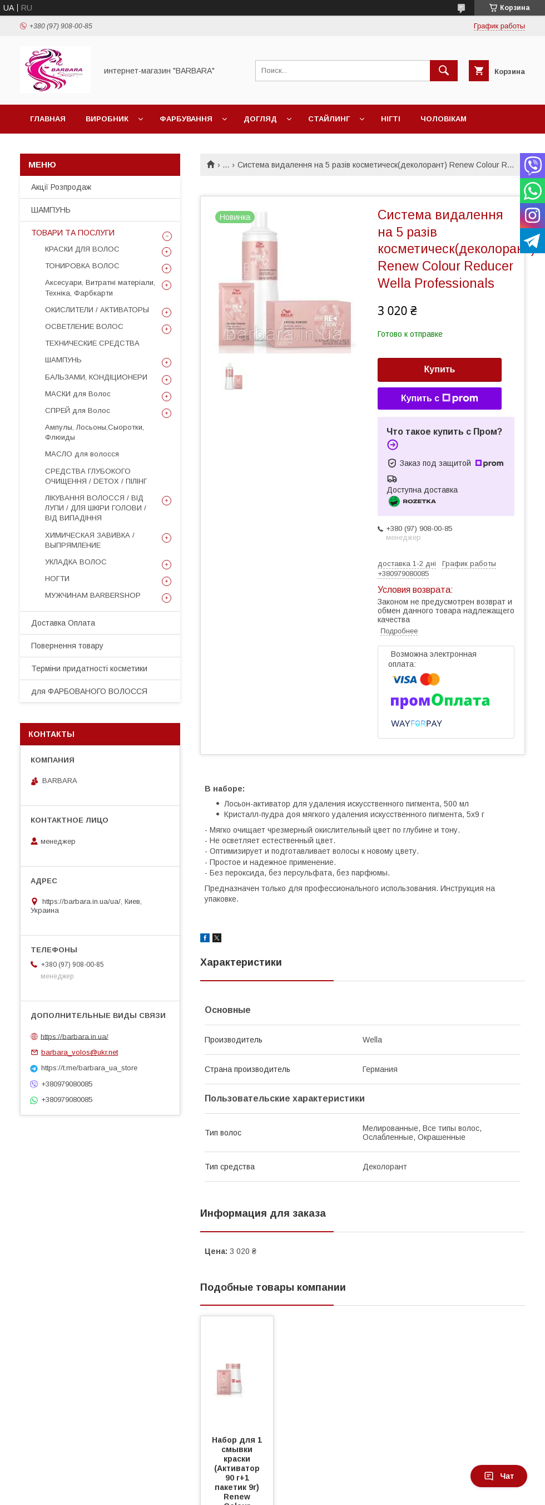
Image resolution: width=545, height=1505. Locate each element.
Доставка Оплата (63, 622)
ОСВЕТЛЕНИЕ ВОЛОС (84, 326)
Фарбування (186, 119)
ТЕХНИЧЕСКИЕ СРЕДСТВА (92, 343)
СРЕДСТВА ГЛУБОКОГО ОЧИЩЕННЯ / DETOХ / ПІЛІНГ (96, 476)
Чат (499, 1476)
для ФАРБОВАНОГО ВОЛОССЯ (89, 691)
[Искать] (444, 70)
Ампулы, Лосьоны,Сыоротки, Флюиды (94, 432)
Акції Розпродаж (61, 187)
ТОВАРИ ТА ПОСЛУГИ (73, 232)
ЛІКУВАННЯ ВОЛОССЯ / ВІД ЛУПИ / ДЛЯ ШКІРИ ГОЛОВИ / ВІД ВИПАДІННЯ (95, 508)
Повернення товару (67, 645)
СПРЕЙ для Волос (77, 410)
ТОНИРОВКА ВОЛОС (82, 266)
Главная (48, 119)
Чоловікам (443, 119)
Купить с (439, 399)
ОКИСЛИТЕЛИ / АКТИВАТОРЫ (97, 310)
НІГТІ (390, 119)
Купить (439, 369)
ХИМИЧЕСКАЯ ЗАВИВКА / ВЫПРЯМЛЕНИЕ (90, 540)
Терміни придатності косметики (89, 668)
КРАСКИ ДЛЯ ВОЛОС (82, 249)
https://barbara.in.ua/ (74, 1036)
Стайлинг (329, 119)
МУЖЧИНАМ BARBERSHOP (93, 595)
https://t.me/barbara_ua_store (89, 1068)
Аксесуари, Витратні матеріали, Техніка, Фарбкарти (100, 287)
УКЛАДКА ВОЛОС (76, 562)
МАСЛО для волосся (82, 454)
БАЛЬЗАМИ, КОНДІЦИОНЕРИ (96, 377)
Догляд (260, 119)
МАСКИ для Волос (78, 394)
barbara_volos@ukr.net (79, 1052)
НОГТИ (57, 578)
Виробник (107, 119)
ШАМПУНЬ (51, 209)
